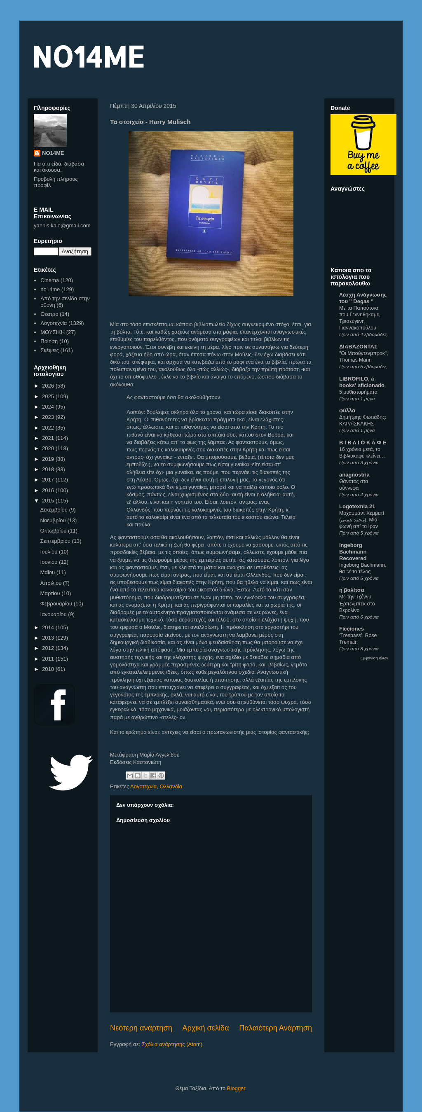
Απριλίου (51, 583)
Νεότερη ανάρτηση (141, 1028)
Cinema (49, 280)
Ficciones (351, 629)
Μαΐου (48, 572)
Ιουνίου (49, 562)
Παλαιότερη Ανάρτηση (275, 1028)
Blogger (236, 1088)
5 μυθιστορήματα (358, 392)
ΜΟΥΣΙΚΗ (52, 332)
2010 (49, 669)
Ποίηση (49, 341)
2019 (49, 459)
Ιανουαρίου (54, 614)
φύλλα (347, 410)
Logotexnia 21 (357, 506)
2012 (49, 648)
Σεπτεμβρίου (56, 541)
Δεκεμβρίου (54, 510)
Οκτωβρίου (54, 531)
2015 (49, 501)
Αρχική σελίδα (205, 1028)
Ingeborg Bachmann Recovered (352, 551)
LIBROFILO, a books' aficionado (361, 382)
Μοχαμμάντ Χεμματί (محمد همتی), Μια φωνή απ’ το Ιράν (361, 519)
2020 (49, 448)
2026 (49, 386)
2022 (49, 428)
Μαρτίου (51, 593)
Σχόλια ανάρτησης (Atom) (172, 1044)
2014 (49, 627)
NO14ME (88, 56)
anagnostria (354, 475)
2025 (49, 396)
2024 (49, 407)
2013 (49, 638)
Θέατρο (49, 314)
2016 (49, 490)
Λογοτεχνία (143, 786)
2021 (49, 438)
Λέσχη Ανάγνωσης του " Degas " (363, 298)
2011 (49, 659)
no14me (50, 289)
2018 (49, 469)
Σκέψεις (49, 350)
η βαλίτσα (351, 590)
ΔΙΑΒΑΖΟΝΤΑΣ (358, 346)
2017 (49, 480)
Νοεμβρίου (54, 520)
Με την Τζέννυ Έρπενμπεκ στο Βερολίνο (357, 603)
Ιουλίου (49, 552)
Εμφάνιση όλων (374, 658)
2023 (49, 417)
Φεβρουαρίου (57, 603)
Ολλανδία (170, 786)
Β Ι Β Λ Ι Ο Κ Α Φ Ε (362, 442)
